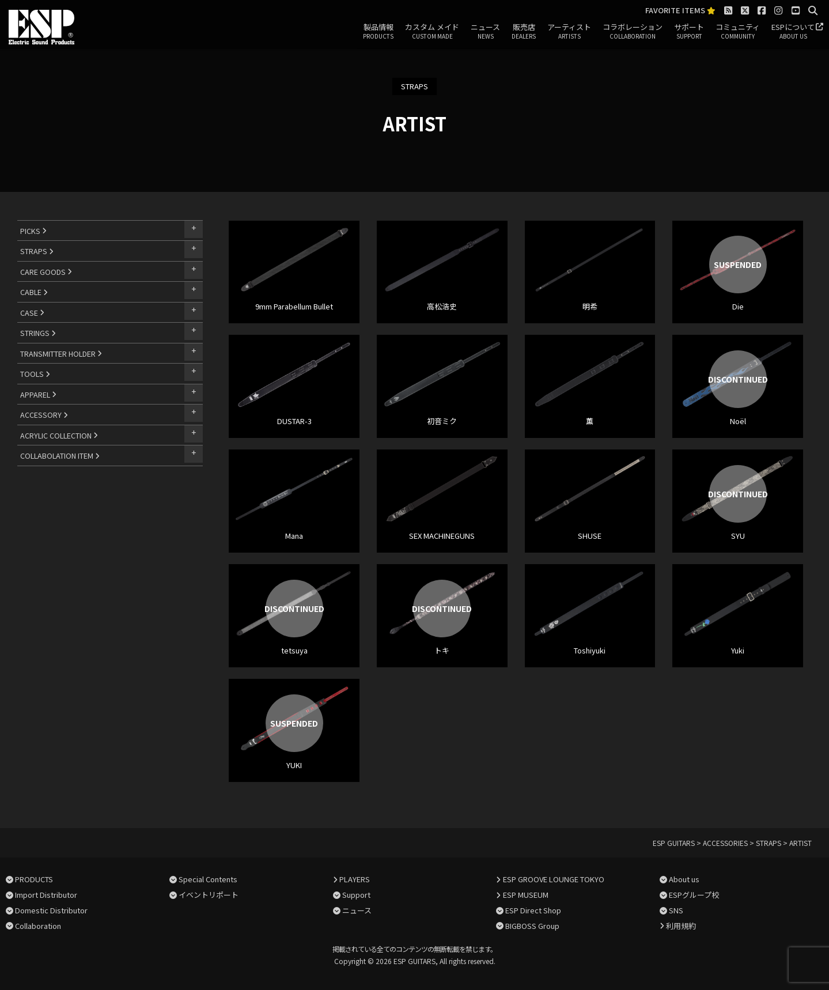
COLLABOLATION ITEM (60, 455)
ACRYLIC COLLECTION (59, 435)
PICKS (33, 230)
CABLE (34, 291)
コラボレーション (633, 31)
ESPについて (793, 31)
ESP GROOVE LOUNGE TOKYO (553, 879)
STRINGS (38, 332)
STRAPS (37, 250)
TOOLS (35, 373)
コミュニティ (738, 31)
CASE (32, 312)
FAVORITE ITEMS (680, 10)
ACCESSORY (44, 414)
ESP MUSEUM (525, 894)
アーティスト (569, 31)
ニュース (485, 31)
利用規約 (681, 925)
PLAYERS (354, 879)
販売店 (524, 31)
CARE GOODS (46, 271)
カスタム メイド (432, 31)
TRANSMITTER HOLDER (61, 353)
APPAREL (38, 394)
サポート (689, 31)
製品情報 (378, 31)
